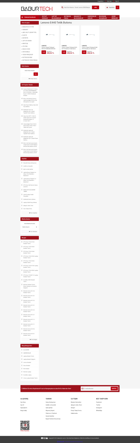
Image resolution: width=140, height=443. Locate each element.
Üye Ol (22, 405)
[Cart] (112, 7)
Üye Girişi (23, 402)
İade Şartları (49, 407)
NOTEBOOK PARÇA (67, 17)
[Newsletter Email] (99, 388)
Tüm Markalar (33, 231)
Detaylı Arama (33, 78)
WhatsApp (99, 410)
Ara (36, 74)
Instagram (99, 407)
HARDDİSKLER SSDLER (92, 17)
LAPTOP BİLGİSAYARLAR (56, 17)
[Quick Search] (27, 74)
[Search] (80, 7)
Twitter (98, 405)
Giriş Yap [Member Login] (108, 1)
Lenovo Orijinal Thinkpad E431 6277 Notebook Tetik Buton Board (69, 49)
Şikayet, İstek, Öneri (76, 405)
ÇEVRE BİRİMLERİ (115, 17)
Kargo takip (23, 410)
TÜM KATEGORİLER (30, 17)
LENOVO (44, 45)
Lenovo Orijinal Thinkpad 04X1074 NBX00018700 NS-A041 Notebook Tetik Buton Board (49, 49)
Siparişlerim (23, 407)
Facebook (99, 402)
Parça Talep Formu (76, 410)
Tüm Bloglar (33, 339)
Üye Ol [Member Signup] (116, 1)
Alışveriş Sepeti (50, 410)
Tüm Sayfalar (33, 213)
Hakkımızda (74, 413)
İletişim (73, 407)
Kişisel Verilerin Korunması (53, 419)
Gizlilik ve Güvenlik (51, 405)
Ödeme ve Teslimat (51, 413)
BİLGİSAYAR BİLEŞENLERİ (103, 17)
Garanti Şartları (50, 416)
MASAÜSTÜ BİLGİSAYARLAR (78, 17)
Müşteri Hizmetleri (76, 402)
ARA (95, 7)
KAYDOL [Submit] (114, 388)
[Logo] (36, 8)
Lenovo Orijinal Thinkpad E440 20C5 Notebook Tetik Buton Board (89, 49)
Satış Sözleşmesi (50, 402)
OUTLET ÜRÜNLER (45, 17)
